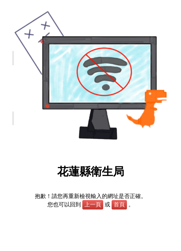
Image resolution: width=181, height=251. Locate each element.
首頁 (119, 204)
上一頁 (92, 204)
